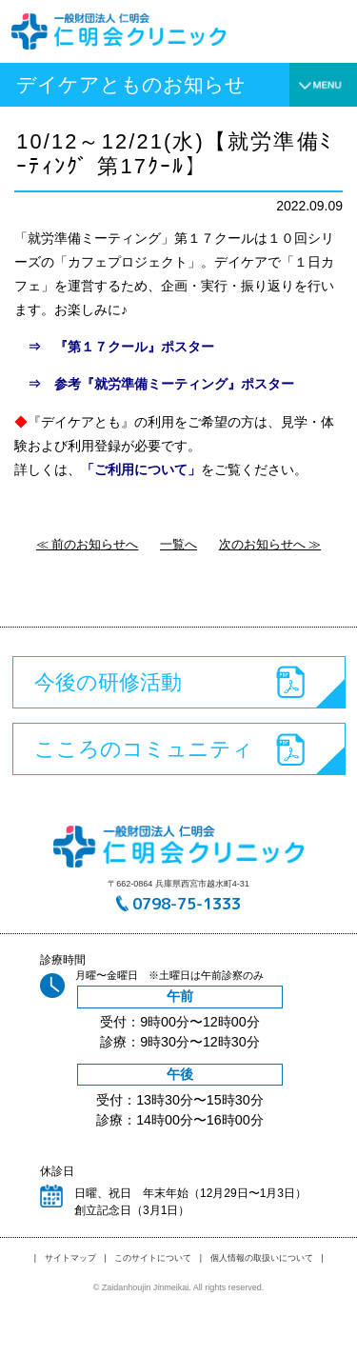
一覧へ (178, 544)
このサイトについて (152, 1258)
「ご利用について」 (141, 469)
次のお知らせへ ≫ (270, 544)
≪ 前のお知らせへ (87, 544)
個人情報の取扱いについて (261, 1258)
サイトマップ (70, 1258)
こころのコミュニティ (143, 749)
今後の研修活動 (108, 682)
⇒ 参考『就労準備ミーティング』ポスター (154, 383)
